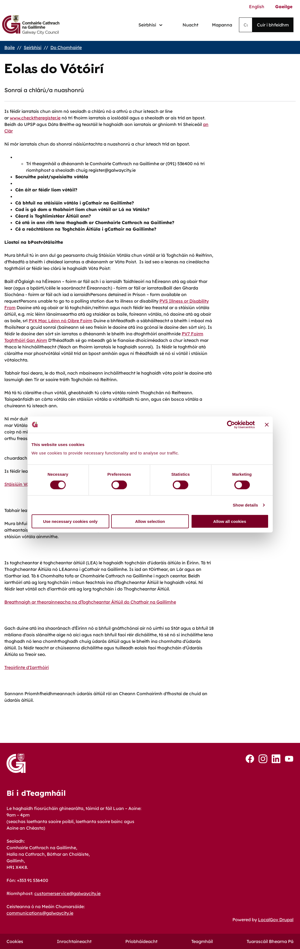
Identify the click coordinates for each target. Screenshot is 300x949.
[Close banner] (267, 424)
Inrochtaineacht (74, 941)
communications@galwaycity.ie (40, 913)
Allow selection (150, 521)
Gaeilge (283, 6)
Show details (245, 504)
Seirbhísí (32, 47)
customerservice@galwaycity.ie (67, 893)
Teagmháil (202, 941)
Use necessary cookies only (70, 521)
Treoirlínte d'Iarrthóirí (26, 667)
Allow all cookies (229, 521)
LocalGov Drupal (275, 919)
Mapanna (222, 25)
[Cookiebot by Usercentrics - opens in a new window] (231, 424)
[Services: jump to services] (150, 25)
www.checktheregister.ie (35, 117)
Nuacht (190, 25)
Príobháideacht (141, 941)
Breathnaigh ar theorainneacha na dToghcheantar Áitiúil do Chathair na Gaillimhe (90, 602)
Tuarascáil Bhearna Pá (270, 941)
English (256, 6)
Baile (9, 47)
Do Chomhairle (66, 47)
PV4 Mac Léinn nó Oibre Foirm (60, 320)
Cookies (15, 941)
